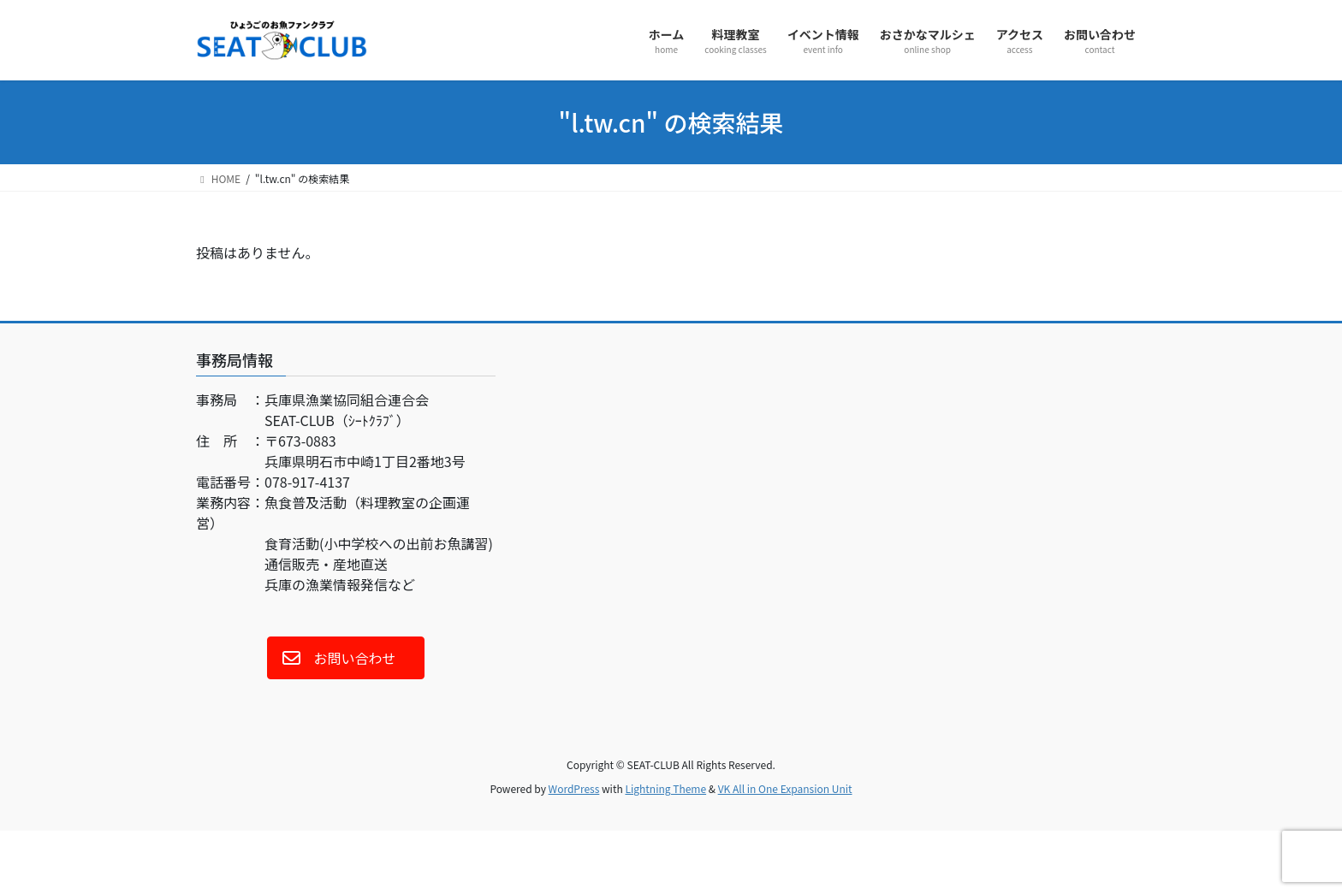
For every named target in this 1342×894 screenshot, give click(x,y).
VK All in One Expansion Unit (785, 788)
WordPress (574, 788)
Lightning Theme (665, 788)
